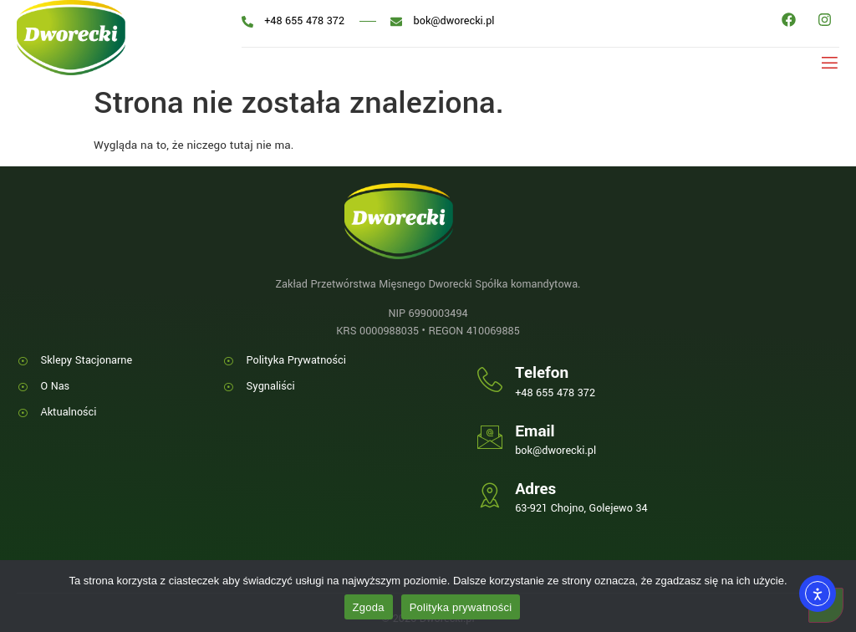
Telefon (541, 373)
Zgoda (369, 607)
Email (534, 431)
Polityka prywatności (461, 607)
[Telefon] (489, 379)
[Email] (489, 437)
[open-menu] (826, 61)
